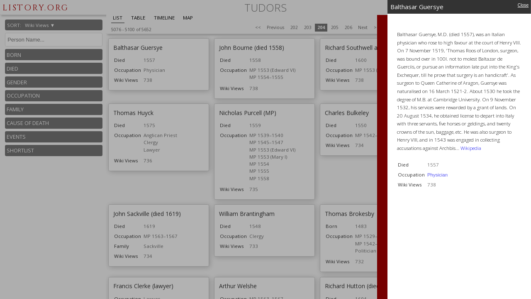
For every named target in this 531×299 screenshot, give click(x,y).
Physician (437, 174)
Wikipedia (470, 148)
